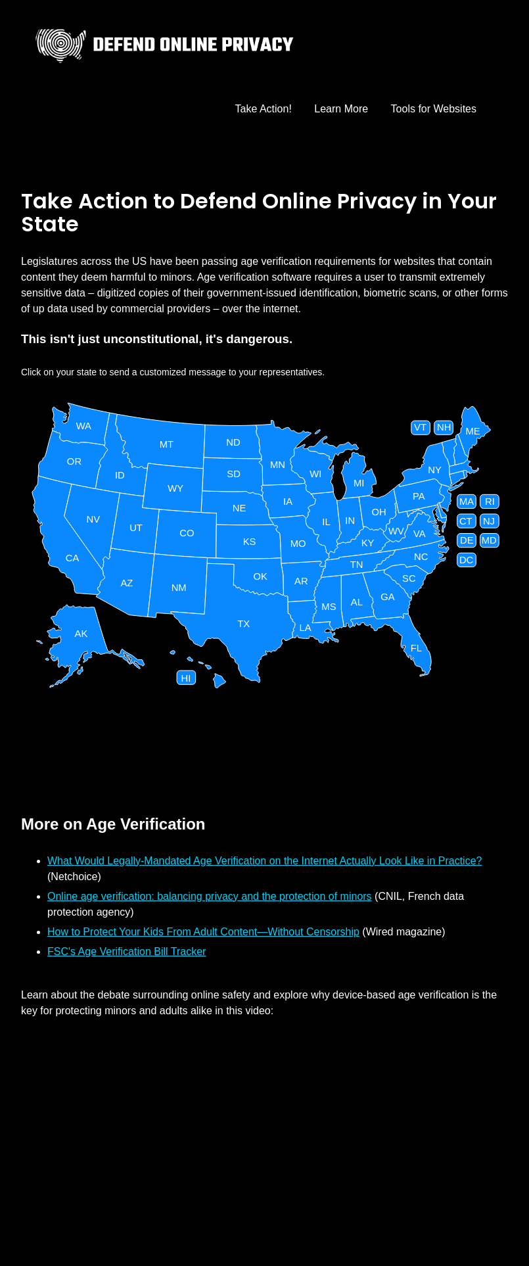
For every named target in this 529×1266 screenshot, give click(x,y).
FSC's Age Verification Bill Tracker (126, 951)
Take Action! (263, 108)
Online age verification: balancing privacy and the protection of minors (209, 896)
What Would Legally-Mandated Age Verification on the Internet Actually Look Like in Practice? (264, 860)
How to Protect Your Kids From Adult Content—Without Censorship (203, 931)
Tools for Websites (433, 108)
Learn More (341, 108)
